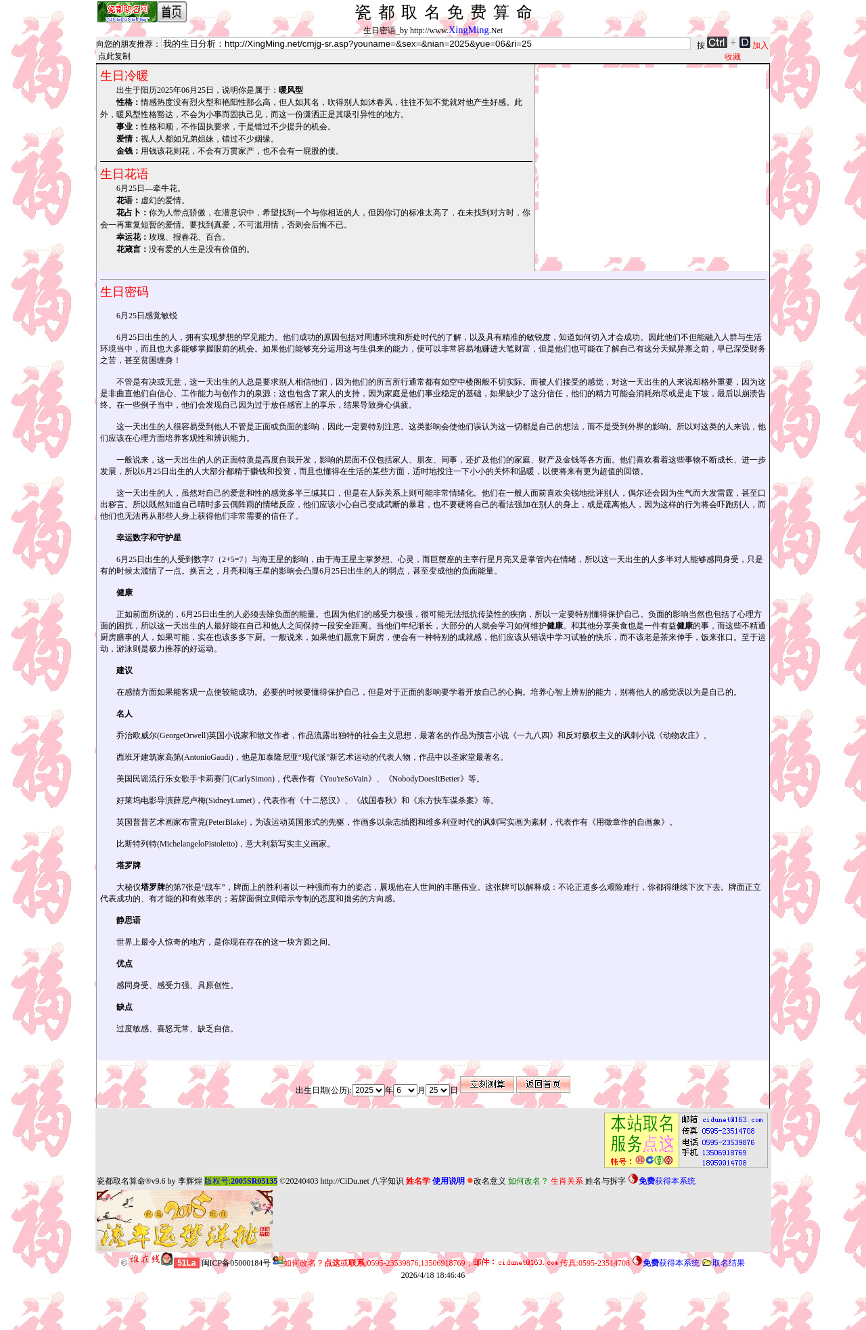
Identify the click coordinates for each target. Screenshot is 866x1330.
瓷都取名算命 (121, 1181)
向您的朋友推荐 (124, 44)
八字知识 (387, 1181)
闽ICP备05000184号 (236, 1263)
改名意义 (486, 1181)
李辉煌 (190, 1181)
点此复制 (114, 56)
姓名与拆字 (605, 1181)
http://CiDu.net (344, 1181)
